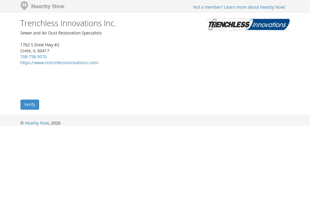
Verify (29, 104)
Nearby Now (37, 123)
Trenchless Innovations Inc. (68, 23)
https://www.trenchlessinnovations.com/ (59, 62)
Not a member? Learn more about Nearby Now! (239, 7)
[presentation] (65, 82)
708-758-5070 (33, 56)
